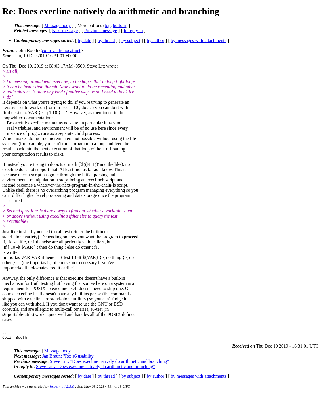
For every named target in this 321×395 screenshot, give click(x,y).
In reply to (133, 30)
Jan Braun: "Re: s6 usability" (69, 357)
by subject (130, 40)
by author (155, 40)
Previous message (100, 30)
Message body (57, 25)
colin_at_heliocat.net (61, 50)
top (107, 25)
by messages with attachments (198, 40)
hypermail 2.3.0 (62, 388)
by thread (106, 40)
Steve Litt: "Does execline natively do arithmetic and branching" (109, 363)
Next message (65, 30)
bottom (119, 25)
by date (84, 40)
